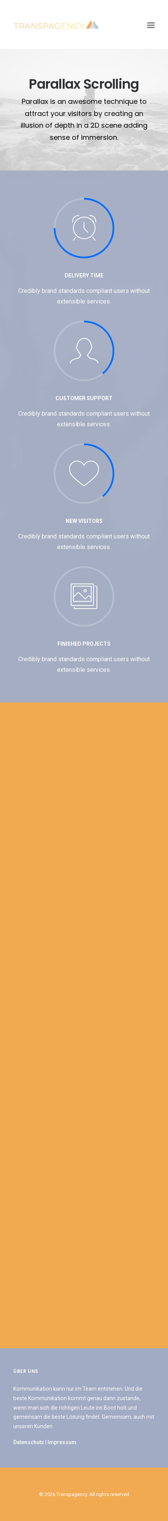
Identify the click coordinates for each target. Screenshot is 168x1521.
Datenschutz (28, 1442)
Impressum (62, 1442)
